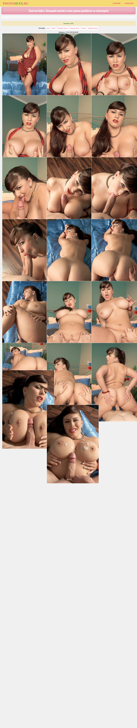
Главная (51, 717)
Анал (48, 28)
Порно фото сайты (72, 717)
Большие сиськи (63, 28)
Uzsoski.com (84, 717)
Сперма (83, 28)
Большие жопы (74, 28)
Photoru (16, 3)
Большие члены (92, 28)
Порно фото (129, 3)
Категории (116, 3)
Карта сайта (60, 717)
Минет (54, 28)
